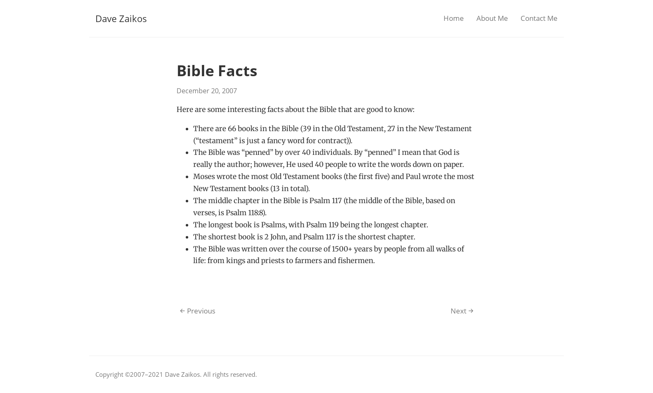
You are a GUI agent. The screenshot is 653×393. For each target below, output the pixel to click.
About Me (492, 18)
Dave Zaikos (121, 18)
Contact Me (539, 18)
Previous (197, 311)
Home (454, 18)
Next (462, 311)
